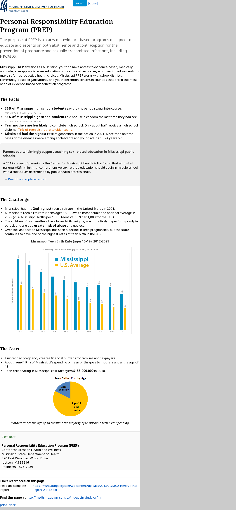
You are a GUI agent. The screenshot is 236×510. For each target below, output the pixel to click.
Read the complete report (27, 179)
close (12, 505)
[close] (93, 3)
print (80, 3)
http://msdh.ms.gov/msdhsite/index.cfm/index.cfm (64, 497)
